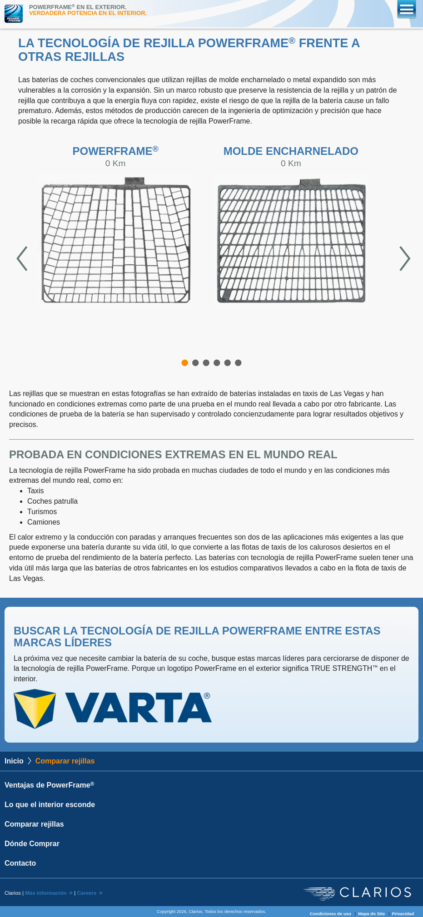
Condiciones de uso (330, 913)
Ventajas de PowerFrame (49, 785)
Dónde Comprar (32, 844)
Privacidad (403, 913)
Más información (46, 893)
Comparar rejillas (34, 824)
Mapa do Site (371, 913)
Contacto (20, 863)
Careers (86, 893)
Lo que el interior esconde (50, 804)
